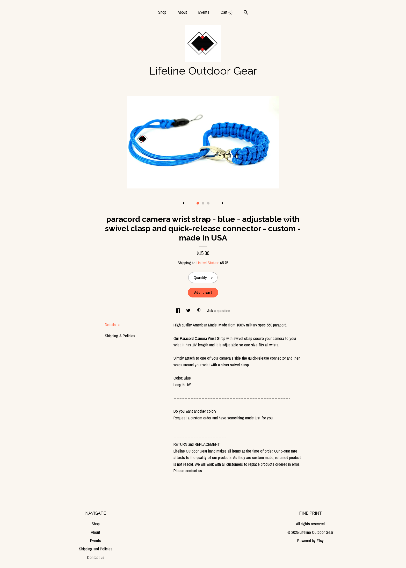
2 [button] (203, 203)
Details (112, 324)
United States (207, 263)
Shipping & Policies (120, 336)
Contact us (95, 557)
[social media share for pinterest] (199, 311)
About (182, 12)
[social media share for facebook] (178, 311)
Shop (162, 12)
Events (203, 12)
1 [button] (198, 203)
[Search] (246, 13)
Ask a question (218, 311)
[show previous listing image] (183, 203)
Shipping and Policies (95, 549)
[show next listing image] (222, 203)
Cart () (227, 12)
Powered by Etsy (310, 540)
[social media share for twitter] (189, 311)
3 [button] (208, 203)
